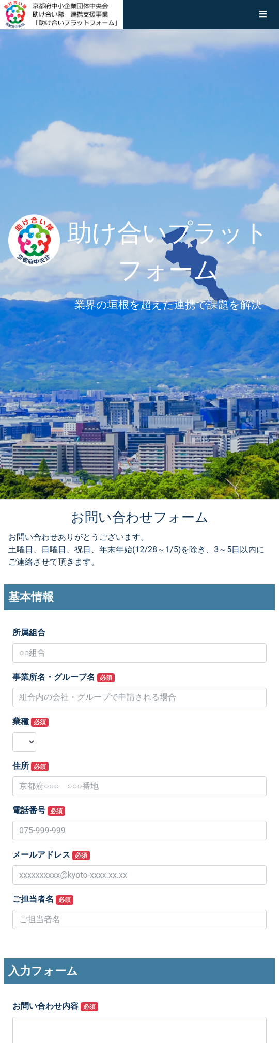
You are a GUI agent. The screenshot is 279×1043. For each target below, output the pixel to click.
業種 (30, 722)
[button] (263, 14)
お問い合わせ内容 (55, 1006)
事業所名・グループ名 (63, 677)
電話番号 (38, 810)
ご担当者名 (42, 899)
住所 (30, 766)
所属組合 (28, 632)
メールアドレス (51, 855)
